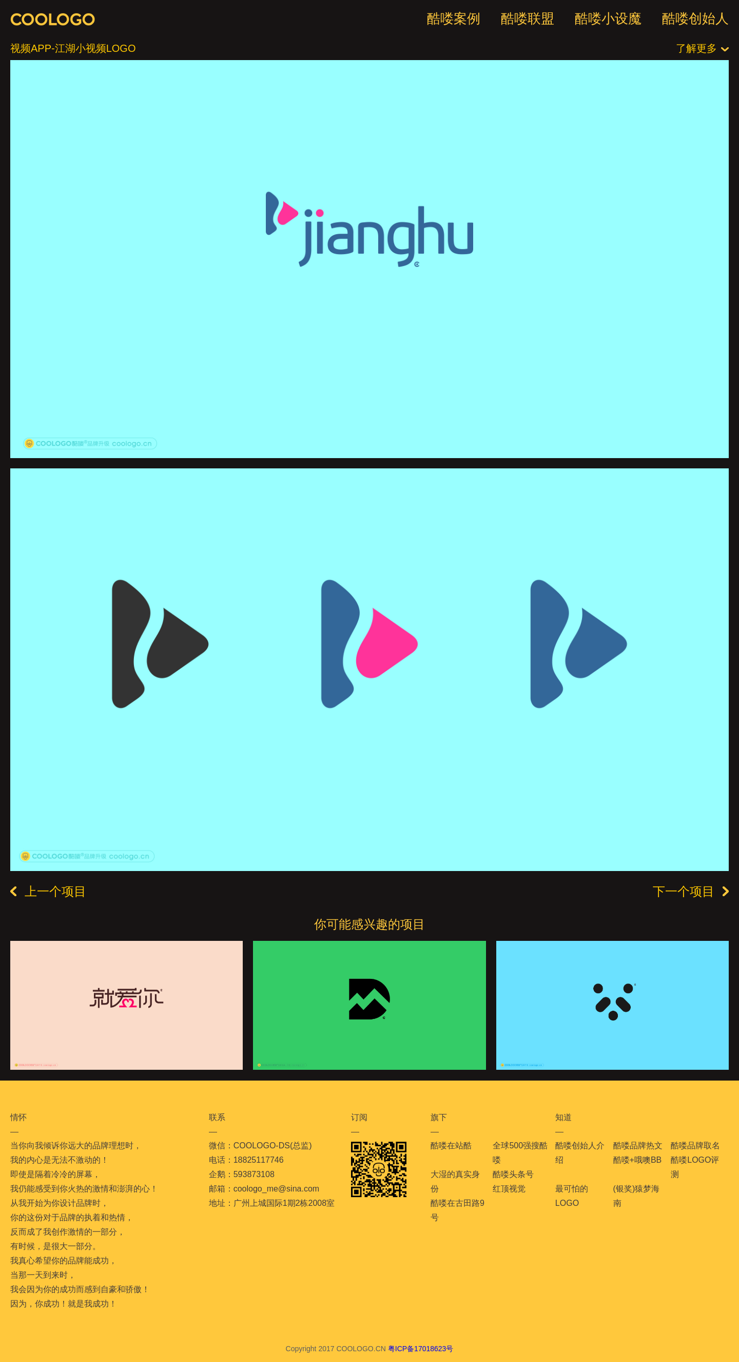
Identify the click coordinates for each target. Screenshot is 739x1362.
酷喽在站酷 (451, 1145)
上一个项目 (48, 891)
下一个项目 (691, 891)
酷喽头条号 (513, 1174)
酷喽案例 (453, 18)
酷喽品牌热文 (638, 1145)
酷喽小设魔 (608, 18)
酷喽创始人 (695, 18)
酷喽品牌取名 (695, 1145)
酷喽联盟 (527, 18)
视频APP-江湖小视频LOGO (72, 48)
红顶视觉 (509, 1188)
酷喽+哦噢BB (637, 1160)
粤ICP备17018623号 (421, 1349)
